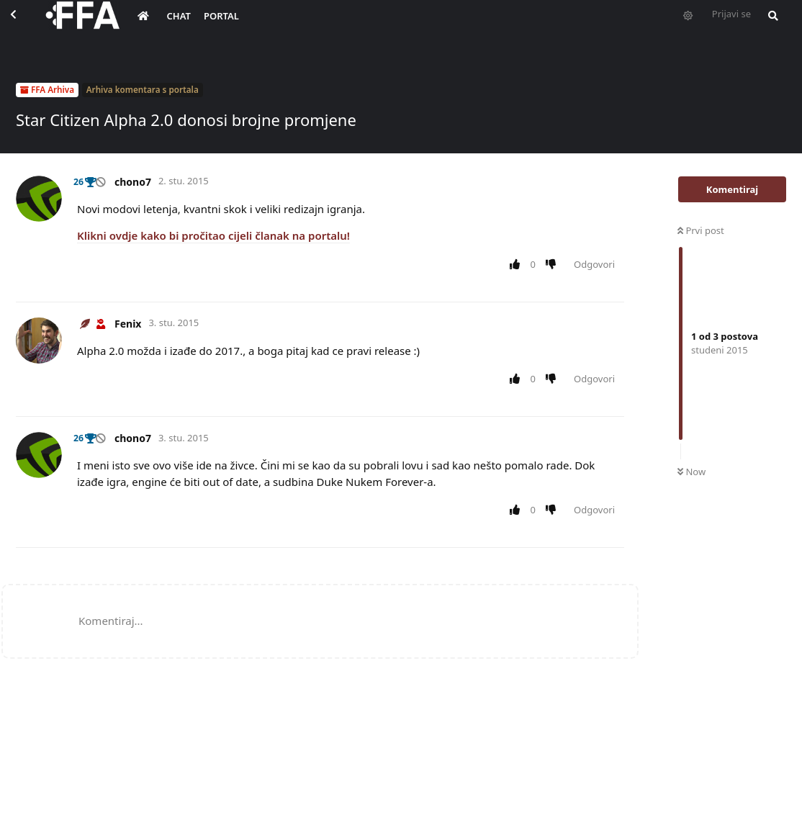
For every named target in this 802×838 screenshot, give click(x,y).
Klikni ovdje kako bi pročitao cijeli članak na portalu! (213, 235)
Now (691, 471)
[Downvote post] (554, 265)
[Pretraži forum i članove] (777, 26)
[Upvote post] (517, 265)
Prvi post (700, 230)
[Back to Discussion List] (26, 26)
